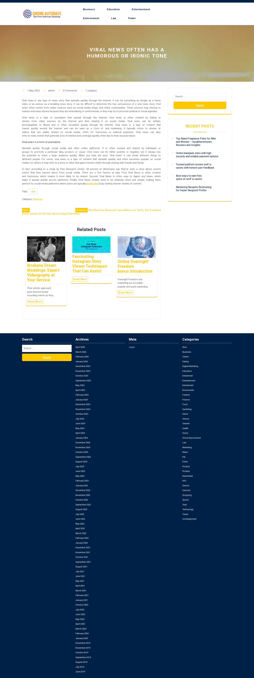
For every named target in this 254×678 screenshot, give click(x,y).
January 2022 (81, 543)
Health (185, 428)
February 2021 (82, 595)
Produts (186, 471)
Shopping (187, 495)
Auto (184, 347)
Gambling (186, 409)
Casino (185, 356)
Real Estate (187, 476)
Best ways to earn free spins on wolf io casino (189, 177)
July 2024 (79, 419)
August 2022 (81, 509)
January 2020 (81, 638)
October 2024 (81, 414)
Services (186, 490)
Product (186, 466)
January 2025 (81, 399)
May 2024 (79, 428)
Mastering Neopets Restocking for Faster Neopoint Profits (193, 189)
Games (185, 419)
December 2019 (82, 643)
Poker (132, 18)
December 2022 (82, 490)
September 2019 (83, 657)
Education (113, 9)
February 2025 (82, 395)
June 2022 (80, 519)
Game (185, 414)
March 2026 (80, 352)
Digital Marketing (190, 366)
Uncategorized (189, 519)
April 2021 (80, 585)
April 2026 (80, 347)
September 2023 (83, 457)
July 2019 (79, 667)
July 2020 (79, 609)
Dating (185, 361)
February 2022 (82, 538)
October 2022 (81, 500)
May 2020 (79, 619)
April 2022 (80, 528)
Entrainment (187, 385)
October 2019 (81, 652)
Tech (184, 504)
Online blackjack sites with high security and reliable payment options (197, 155)
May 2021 (79, 581)
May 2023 (79, 476)
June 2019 (80, 671)
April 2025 (80, 390)
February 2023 (82, 481)
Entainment (187, 376)
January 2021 (81, 600)
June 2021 (80, 576)
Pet (183, 457)
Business (89, 9)
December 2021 (82, 547)
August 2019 (81, 662)
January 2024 (81, 438)
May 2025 (79, 385)
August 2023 (81, 461)
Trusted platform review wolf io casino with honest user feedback (195, 166)
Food (184, 404)
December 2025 (82, 366)
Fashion (186, 395)
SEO (184, 481)
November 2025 (82, 371)
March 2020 (80, 629)
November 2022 (82, 495)
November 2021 (82, 552)
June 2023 (80, 471)
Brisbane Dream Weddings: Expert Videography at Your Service (43, 272)
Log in (132, 347)
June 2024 (80, 423)
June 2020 (80, 614)
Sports (185, 500)
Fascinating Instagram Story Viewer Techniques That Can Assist (89, 263)
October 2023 (81, 452)
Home (185, 433)
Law (113, 18)
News (185, 452)
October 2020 (81, 605)
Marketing (187, 447)
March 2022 (80, 533)
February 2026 (82, 356)
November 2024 (82, 409)
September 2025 (83, 380)
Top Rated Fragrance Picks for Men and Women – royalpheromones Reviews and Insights (196, 142)
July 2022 (79, 514)
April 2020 (80, 624)
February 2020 (82, 633)
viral (33, 191)
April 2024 (80, 433)
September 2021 (83, 562)
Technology (187, 509)
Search (200, 105)
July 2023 (79, 466)
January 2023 (81, 485)
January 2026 (81, 361)
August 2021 (81, 566)
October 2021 (81, 557)
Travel (185, 514)
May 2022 (79, 524)
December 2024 (82, 404)
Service (185, 485)
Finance (186, 399)
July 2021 (79, 571)
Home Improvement (191, 438)
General (186, 423)
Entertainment (141, 9)
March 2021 (80, 590)
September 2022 (83, 504)
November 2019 (82, 648)
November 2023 (82, 447)
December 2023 (82, 442)
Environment (91, 18)
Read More (35, 301)
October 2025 (81, 376)
